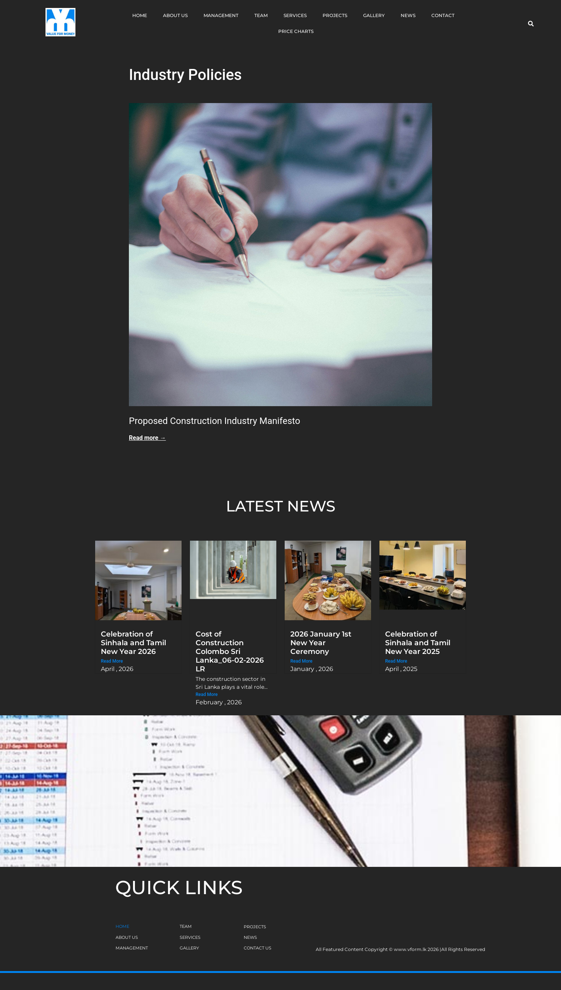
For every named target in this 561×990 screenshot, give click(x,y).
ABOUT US (127, 937)
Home (139, 15)
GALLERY (189, 948)
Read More (112, 661)
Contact (442, 15)
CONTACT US (257, 948)
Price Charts (295, 31)
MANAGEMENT (132, 948)
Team (261, 15)
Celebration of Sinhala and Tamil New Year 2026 (133, 642)
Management (221, 15)
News (408, 15)
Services (295, 15)
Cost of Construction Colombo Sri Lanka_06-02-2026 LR (230, 651)
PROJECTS (255, 926)
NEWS (250, 937)
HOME (122, 926)
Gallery (374, 15)
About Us (175, 15)
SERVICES (190, 937)
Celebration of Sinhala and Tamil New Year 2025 (417, 642)
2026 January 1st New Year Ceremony (320, 642)
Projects (335, 15)
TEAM (186, 926)
